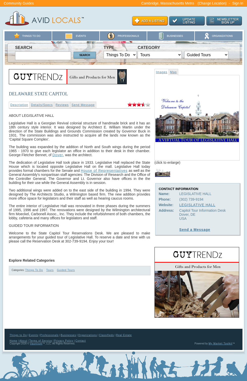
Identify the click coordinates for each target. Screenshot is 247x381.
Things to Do (18, 335)
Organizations (87, 335)
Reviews (62, 105)
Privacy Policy (63, 340)
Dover (57, 155)
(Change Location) (212, 3)
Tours (49, 270)
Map (173, 72)
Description (19, 105)
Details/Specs (42, 105)
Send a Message (194, 230)
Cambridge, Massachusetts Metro (167, 3)
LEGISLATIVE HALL (197, 205)
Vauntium (36, 343)
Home (13, 340)
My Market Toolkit (220, 343)
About (23, 340)
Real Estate (124, 335)
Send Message (83, 105)
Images (161, 72)
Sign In (237, 3)
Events (33, 335)
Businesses (68, 335)
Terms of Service (40, 340)
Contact (80, 340)
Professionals (49, 335)
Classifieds (106, 335)
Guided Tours (66, 270)
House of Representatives (104, 171)
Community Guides (19, 3)
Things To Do (34, 270)
